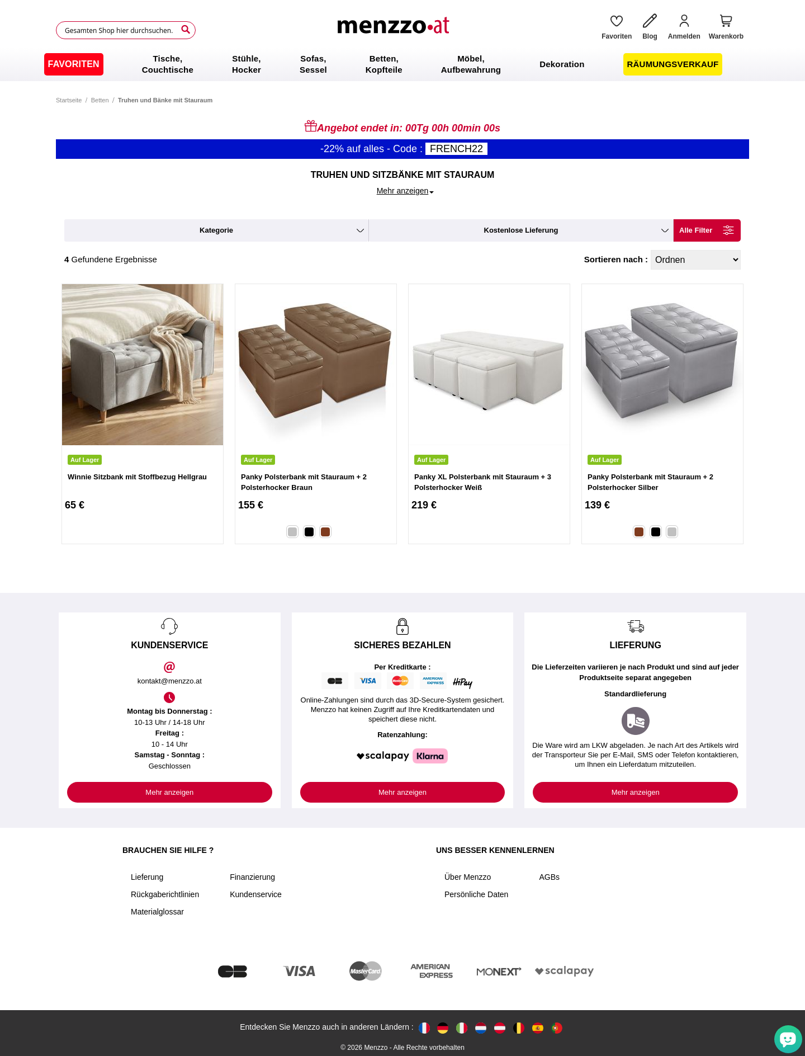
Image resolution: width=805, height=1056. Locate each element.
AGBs (549, 877)
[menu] (402, 64)
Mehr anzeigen (169, 792)
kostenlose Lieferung (521, 230)
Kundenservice (256, 894)
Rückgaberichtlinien (165, 894)
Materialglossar (157, 911)
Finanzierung (252, 877)
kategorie (216, 230)
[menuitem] (73, 64)
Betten (100, 100)
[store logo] (395, 30)
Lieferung (147, 877)
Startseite (69, 100)
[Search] (185, 30)
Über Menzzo (467, 877)
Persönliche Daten (476, 894)
